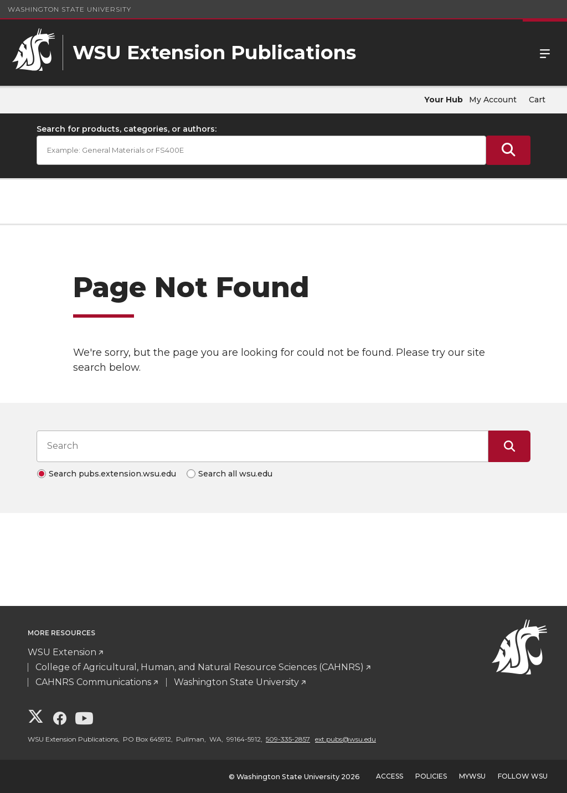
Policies (431, 776)
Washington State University (69, 9)
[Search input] (262, 446)
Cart (537, 100)
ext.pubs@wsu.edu (345, 739)
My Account (493, 100)
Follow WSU (523, 776)
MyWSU (472, 776)
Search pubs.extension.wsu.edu (112, 474)
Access (389, 776)
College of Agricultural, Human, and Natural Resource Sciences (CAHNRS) (199, 667)
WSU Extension (62, 652)
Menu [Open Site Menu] (545, 52)
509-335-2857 (288, 739)
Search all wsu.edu (235, 474)
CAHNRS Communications (93, 682)
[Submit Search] (508, 150)
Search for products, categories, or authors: (127, 129)
